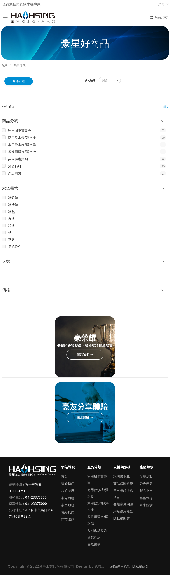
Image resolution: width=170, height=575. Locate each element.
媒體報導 (146, 498)
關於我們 (67, 483)
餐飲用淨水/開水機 (22, 151)
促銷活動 (146, 476)
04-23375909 (36, 503)
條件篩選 (18, 81)
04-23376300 (36, 497)
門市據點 (67, 519)
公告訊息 (146, 483)
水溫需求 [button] (10, 188)
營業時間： (17, 484)
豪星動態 (67, 505)
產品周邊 (14, 173)
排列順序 (90, 80)
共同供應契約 (18, 159)
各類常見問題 (123, 504)
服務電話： (17, 497)
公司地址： (17, 510)
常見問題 (67, 498)
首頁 (4, 65)
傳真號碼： (17, 503)
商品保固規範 (123, 483)
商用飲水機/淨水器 (22, 137)
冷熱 (11, 225)
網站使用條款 (123, 511)
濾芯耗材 (14, 166)
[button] (158, 17)
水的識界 (67, 490)
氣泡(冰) (14, 246)
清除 (165, 106)
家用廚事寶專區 (19, 130)
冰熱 (11, 211)
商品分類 (19, 65)
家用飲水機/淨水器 (22, 144)
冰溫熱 (13, 197)
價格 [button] (6, 290)
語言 (161, 4)
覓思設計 (101, 566)
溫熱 (11, 218)
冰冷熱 (13, 204)
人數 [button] (6, 261)
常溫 (11, 239)
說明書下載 (121, 476)
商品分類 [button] (10, 121)
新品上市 (146, 490)
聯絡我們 (67, 512)
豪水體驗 (146, 505)
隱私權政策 (121, 518)
